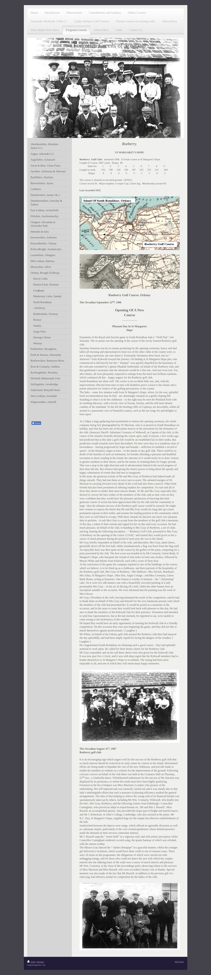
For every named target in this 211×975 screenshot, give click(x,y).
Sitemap (40, 962)
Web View (179, 961)
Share (36, 423)
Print (31, 962)
